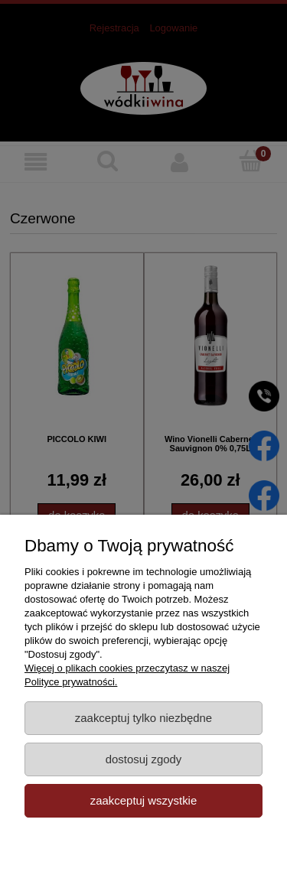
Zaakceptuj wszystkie (143, 800)
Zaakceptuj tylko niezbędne (143, 717)
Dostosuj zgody (144, 759)
